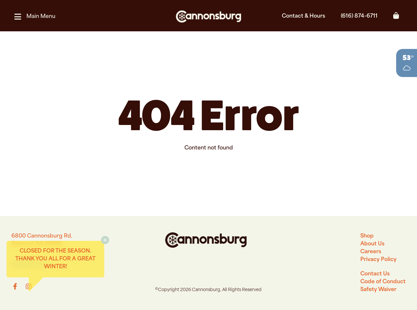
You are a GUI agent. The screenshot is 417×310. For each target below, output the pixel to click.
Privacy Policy (378, 259)
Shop (367, 236)
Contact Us (375, 274)
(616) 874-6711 (359, 16)
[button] (37, 16)
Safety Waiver (378, 289)
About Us (372, 244)
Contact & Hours (303, 16)
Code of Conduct (383, 282)
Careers (370, 252)
